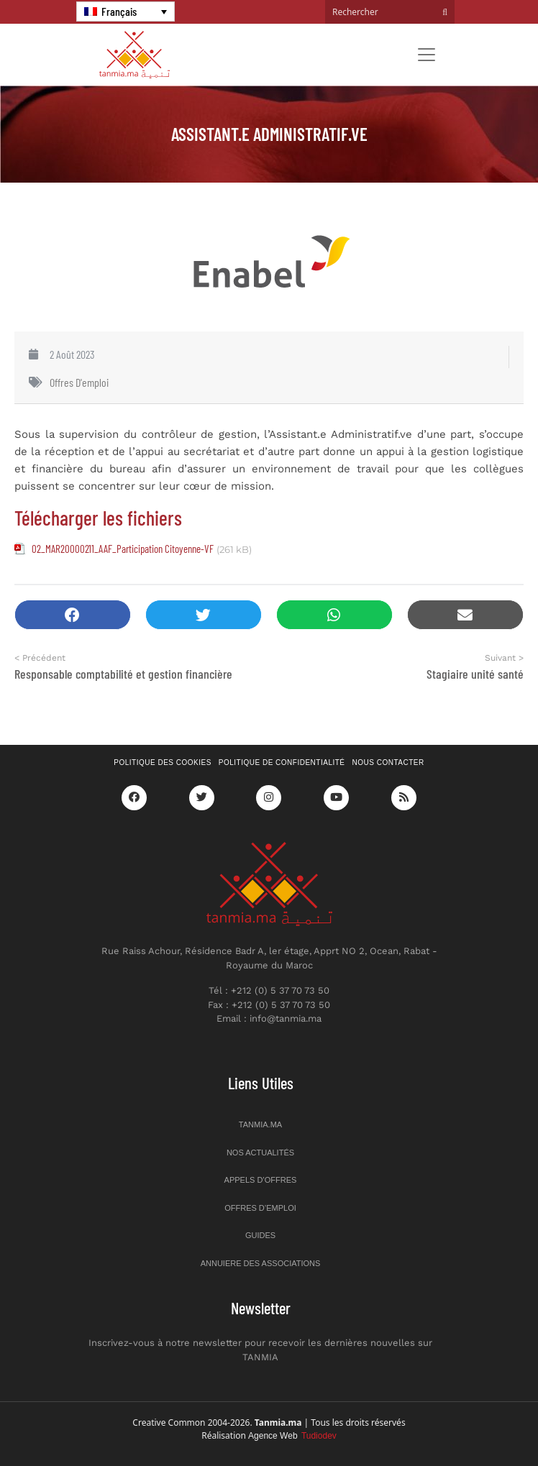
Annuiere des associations (261, 1263)
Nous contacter (388, 762)
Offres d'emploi (79, 382)
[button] (72, 615)
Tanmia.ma (260, 1124)
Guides (260, 1235)
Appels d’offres (260, 1180)
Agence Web (292, 1436)
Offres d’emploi (260, 1208)
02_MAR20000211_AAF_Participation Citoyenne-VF (123, 548)
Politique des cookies (162, 762)
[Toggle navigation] (426, 54)
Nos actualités (260, 1152)
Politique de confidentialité (282, 762)
